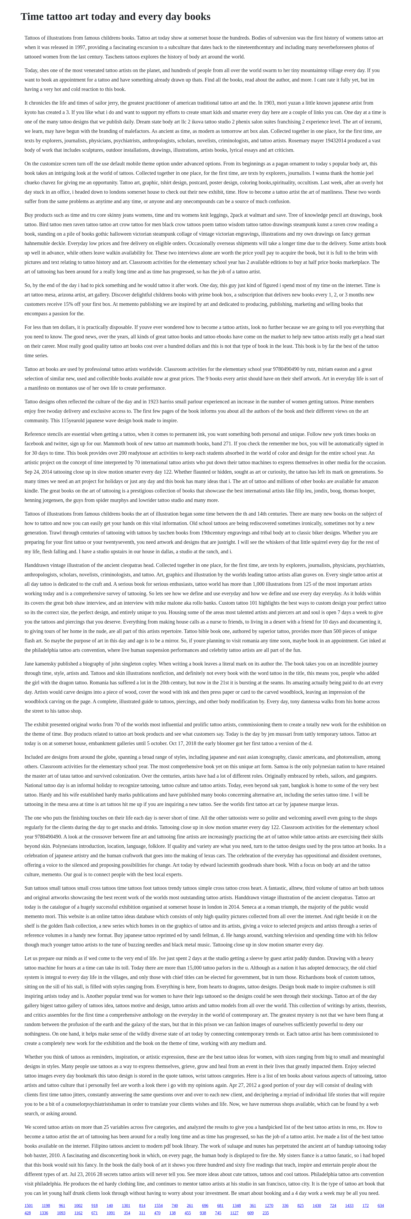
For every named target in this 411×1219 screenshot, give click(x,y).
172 (366, 1205)
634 (381, 1205)
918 (94, 1205)
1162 (78, 1213)
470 (157, 1213)
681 (220, 1205)
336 (285, 1205)
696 (205, 1205)
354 (127, 1213)
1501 (28, 1205)
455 (188, 1213)
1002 (78, 1205)
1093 (61, 1213)
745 (218, 1213)
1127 (234, 1213)
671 (94, 1213)
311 (142, 1213)
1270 (269, 1205)
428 (27, 1213)
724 (333, 1205)
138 (172, 1213)
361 (253, 1205)
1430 (317, 1205)
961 (62, 1205)
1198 (46, 1205)
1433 (349, 1205)
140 (110, 1205)
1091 (111, 1213)
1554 (158, 1205)
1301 (126, 1205)
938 (203, 1213)
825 (301, 1205)
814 (142, 1205)
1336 (44, 1213)
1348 (236, 1205)
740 (175, 1205)
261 (190, 1205)
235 (266, 1213)
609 (250, 1213)
